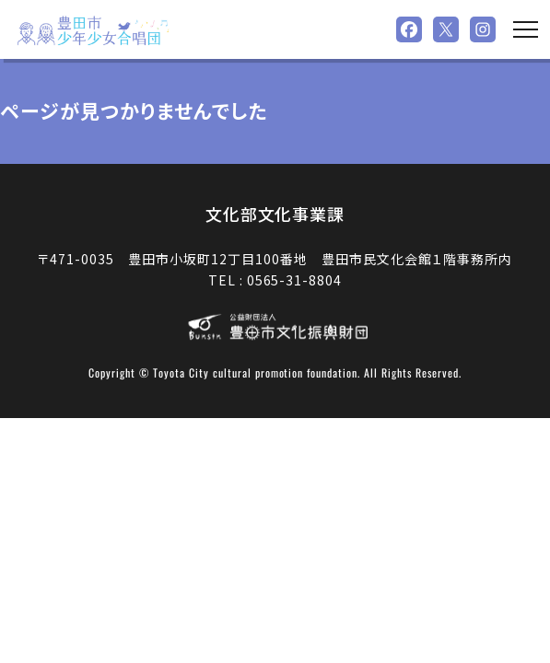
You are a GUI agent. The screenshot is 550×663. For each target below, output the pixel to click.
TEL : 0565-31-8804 (275, 280)
